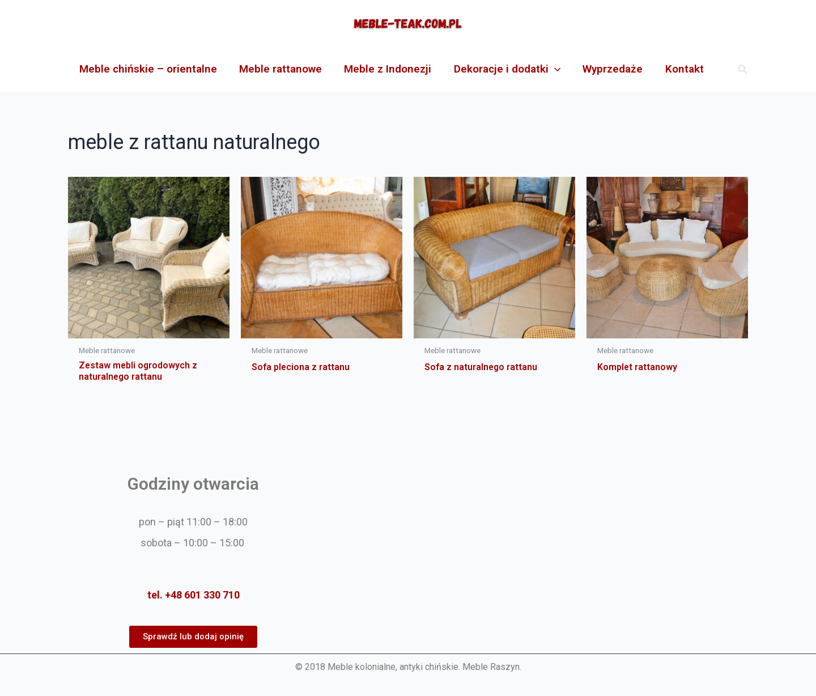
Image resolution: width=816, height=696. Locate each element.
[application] (552, 69)
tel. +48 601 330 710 (193, 595)
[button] (743, 69)
